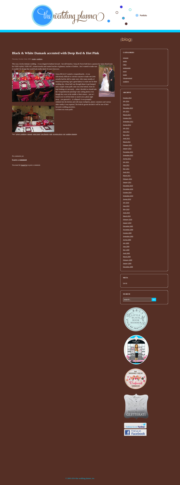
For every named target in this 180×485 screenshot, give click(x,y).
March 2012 (127, 142)
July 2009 (126, 243)
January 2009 (127, 263)
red (64, 134)
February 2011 (127, 179)
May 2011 (126, 169)
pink (50, 134)
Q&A (124, 64)
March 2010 (127, 216)
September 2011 (128, 155)
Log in (125, 283)
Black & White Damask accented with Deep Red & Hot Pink (55, 53)
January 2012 (127, 148)
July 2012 (126, 128)
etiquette (125, 58)
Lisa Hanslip (45, 134)
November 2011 (128, 152)
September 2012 (128, 121)
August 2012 (127, 125)
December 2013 (128, 108)
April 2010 (126, 213)
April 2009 (126, 253)
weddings (39, 59)
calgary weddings (21, 134)
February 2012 (127, 145)
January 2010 (127, 223)
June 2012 (126, 131)
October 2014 (127, 98)
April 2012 (126, 138)
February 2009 (127, 260)
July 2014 (126, 101)
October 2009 (127, 233)
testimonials (127, 68)
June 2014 (126, 104)
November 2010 (128, 189)
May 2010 (126, 209)
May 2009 (126, 250)
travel (125, 71)
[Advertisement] (63, 44)
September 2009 (128, 236)
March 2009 (127, 256)
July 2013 (126, 111)
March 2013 (127, 115)
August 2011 (127, 158)
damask (29, 134)
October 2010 (127, 192)
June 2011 (126, 165)
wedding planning (71, 134)
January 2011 (127, 182)
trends (34, 59)
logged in (24, 165)
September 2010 (128, 196)
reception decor (57, 134)
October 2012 (127, 118)
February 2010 (127, 219)
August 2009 (127, 240)
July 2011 (126, 162)
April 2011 (126, 172)
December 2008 (128, 267)
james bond (36, 134)
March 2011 (127, 175)
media (125, 61)
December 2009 (128, 226)
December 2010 (128, 185)
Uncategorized (127, 78)
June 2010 (126, 206)
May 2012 (126, 135)
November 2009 (128, 229)
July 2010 (126, 202)
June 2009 (126, 246)
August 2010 (127, 199)
